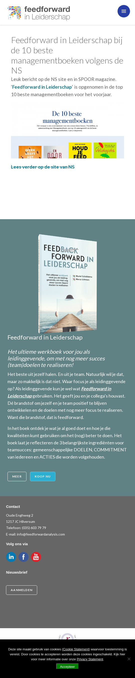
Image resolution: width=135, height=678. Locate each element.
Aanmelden (21, 590)
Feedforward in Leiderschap (42, 87)
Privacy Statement (90, 659)
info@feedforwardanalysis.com (41, 534)
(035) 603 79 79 (34, 528)
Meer (17, 476)
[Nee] (128, 658)
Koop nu (43, 476)
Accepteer (67, 667)
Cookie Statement (76, 649)
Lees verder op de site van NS (43, 167)
